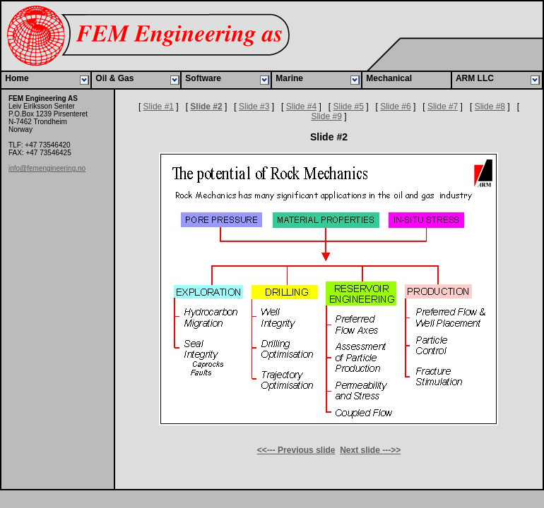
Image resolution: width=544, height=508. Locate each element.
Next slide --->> (370, 450)
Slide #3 (254, 106)
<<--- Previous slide (296, 450)
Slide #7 (442, 106)
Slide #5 (348, 106)
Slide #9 (326, 116)
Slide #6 (395, 106)
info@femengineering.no (46, 168)
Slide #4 (301, 106)
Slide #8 (490, 106)
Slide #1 (158, 106)
